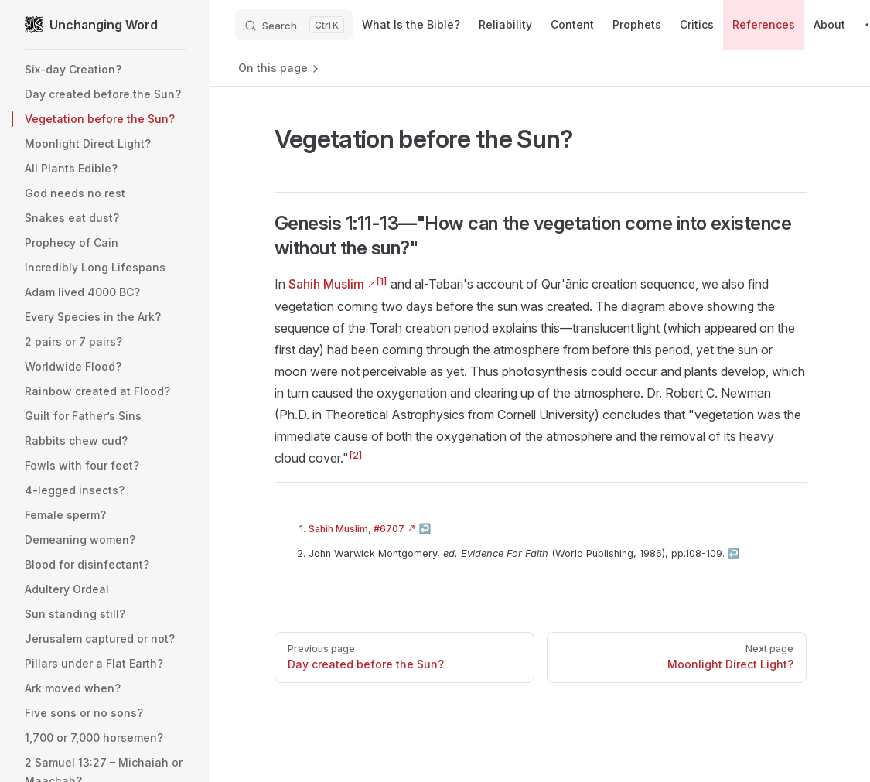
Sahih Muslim (326, 284)
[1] (381, 281)
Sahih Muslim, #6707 (356, 528)
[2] (356, 455)
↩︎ (425, 528)
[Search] (294, 24)
